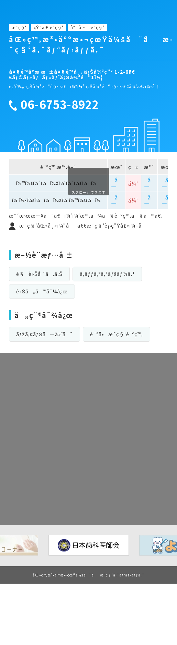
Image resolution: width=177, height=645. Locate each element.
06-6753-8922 (60, 104)
